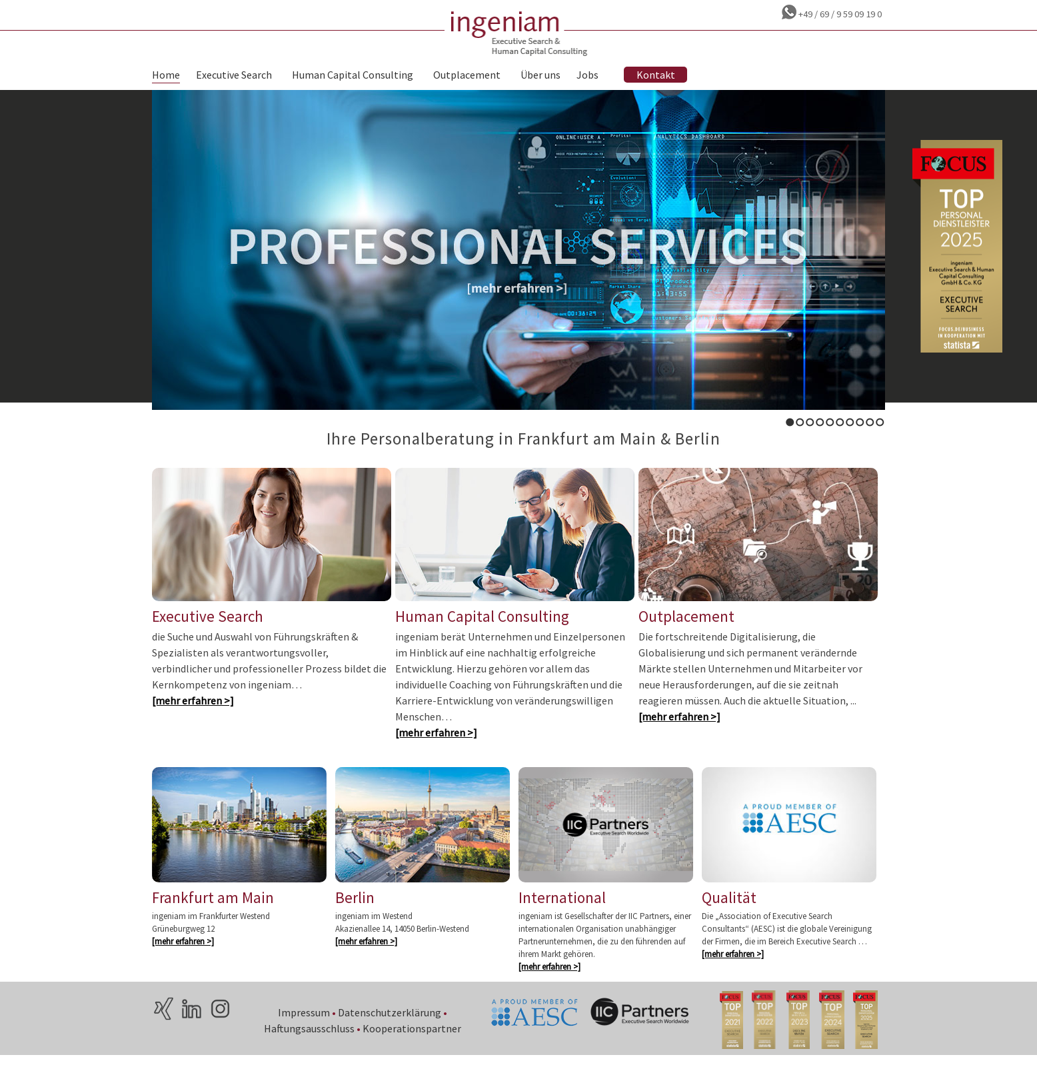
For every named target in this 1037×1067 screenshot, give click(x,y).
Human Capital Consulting (352, 75)
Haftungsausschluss (310, 1037)
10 (880, 422)
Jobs (587, 75)
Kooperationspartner (412, 1037)
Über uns (540, 75)
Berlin (355, 906)
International (562, 906)
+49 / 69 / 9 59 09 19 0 (839, 14)
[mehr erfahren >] (193, 707)
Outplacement (467, 75)
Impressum (305, 1021)
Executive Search (234, 75)
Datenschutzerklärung (390, 1021)
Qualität (729, 906)
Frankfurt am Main (213, 906)
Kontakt (655, 75)
